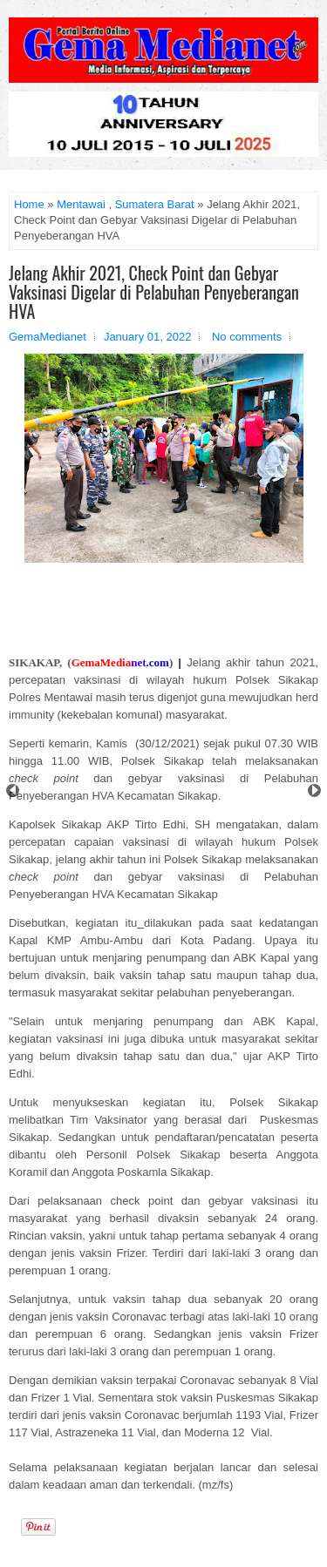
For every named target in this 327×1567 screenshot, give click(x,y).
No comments (247, 336)
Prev (12, 790)
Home (29, 204)
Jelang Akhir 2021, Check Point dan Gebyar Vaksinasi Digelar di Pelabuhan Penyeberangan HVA (154, 292)
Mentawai (81, 204)
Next (314, 790)
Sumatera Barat (154, 204)
